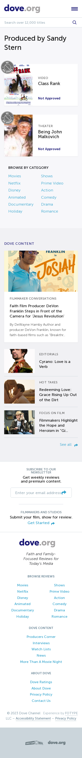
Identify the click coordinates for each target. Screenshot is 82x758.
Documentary (20, 204)
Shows (47, 176)
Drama (47, 204)
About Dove (41, 688)
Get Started (41, 523)
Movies (14, 176)
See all (69, 444)
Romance (49, 211)
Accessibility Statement (33, 718)
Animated (17, 197)
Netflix (14, 183)
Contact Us (41, 701)
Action (47, 190)
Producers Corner (41, 637)
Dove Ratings (41, 682)
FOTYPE (71, 713)
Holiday (15, 211)
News (41, 655)
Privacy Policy (41, 694)
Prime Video (52, 183)
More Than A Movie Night (41, 662)
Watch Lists (41, 649)
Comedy (48, 197)
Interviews (41, 643)
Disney (14, 190)
